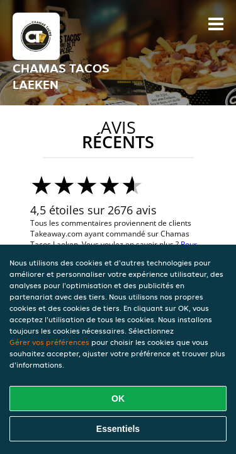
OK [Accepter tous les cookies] (118, 398)
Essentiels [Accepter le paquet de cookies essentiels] (118, 429)
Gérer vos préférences (49, 342)
